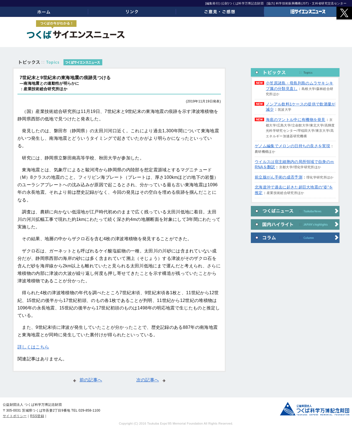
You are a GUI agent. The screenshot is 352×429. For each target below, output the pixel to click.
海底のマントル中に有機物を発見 (295, 119)
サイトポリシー (15, 416)
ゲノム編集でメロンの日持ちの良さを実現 (292, 146)
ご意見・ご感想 (220, 11)
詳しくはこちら (33, 347)
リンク (132, 11)
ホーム (44, 11)
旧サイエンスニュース (308, 11)
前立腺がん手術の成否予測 (278, 177)
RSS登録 (37, 416)
